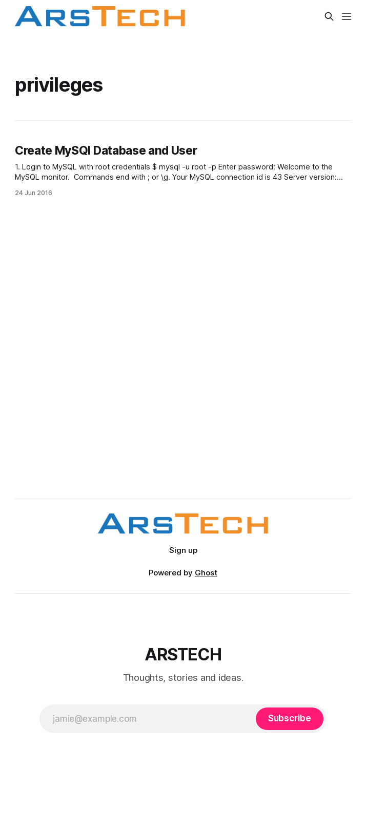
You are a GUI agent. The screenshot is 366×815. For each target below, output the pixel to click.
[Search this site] (329, 16)
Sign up (183, 550)
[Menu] (346, 16)
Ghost (206, 572)
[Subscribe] (289, 718)
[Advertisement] (183, 377)
